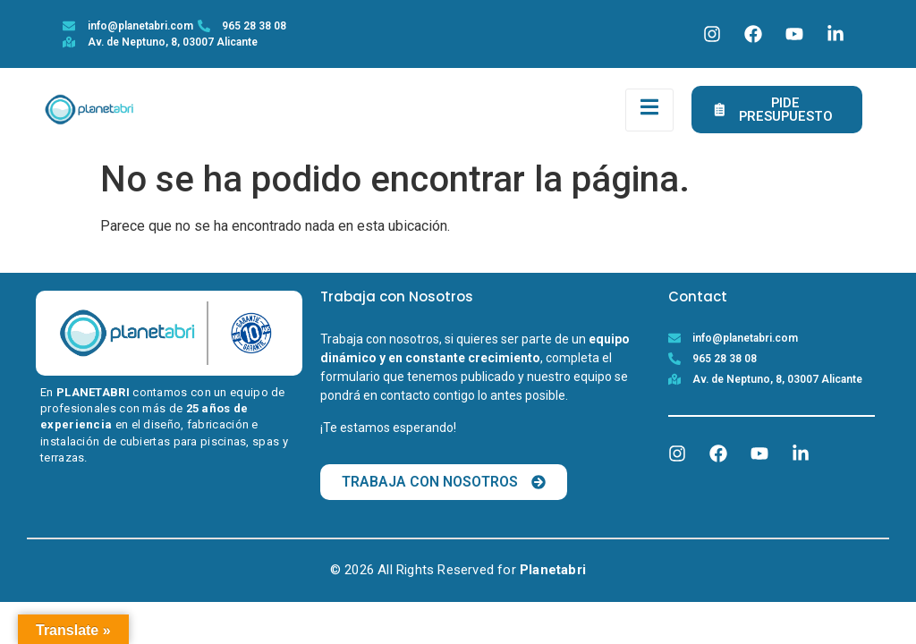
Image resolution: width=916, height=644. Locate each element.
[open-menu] (649, 110)
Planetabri (553, 572)
